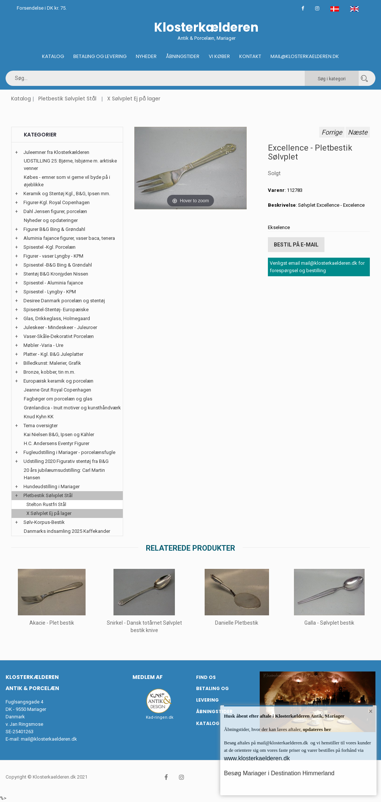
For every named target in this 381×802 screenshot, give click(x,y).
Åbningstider (182, 56)
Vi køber (219, 56)
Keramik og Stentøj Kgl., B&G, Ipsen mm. (66, 193)
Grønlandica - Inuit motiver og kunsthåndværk (72, 407)
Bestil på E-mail (296, 245)
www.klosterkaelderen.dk (257, 758)
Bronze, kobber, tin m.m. (49, 372)
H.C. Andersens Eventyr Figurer (56, 443)
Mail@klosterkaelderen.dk (304, 56)
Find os (206, 677)
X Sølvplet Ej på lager (133, 98)
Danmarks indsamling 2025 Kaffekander (67, 531)
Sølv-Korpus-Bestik (44, 522)
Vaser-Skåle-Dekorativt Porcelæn (58, 336)
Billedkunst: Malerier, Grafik (52, 363)
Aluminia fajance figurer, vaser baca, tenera (69, 238)
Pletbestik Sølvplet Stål (67, 98)
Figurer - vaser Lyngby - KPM (53, 256)
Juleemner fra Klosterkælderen (56, 152)
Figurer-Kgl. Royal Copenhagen (56, 202)
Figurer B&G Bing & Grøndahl (54, 229)
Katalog (53, 56)
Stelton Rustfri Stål (46, 504)
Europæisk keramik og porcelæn (58, 381)
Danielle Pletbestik (236, 623)
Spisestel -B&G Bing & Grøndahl (57, 265)
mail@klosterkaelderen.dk (49, 739)
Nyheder (146, 56)
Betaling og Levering (100, 56)
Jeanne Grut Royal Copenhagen (57, 390)
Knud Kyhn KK (39, 416)
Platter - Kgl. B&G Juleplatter (53, 354)
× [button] (371, 711)
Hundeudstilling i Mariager (51, 486)
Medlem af (147, 677)
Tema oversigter (40, 425)
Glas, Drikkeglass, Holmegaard (56, 318)
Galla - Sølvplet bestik (329, 623)
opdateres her (316, 729)
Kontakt (250, 56)
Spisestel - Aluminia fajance (53, 283)
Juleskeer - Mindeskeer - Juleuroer (60, 327)
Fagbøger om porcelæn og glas (58, 399)
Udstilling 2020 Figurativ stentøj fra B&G (66, 461)
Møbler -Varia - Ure (43, 345)
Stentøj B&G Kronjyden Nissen (55, 274)
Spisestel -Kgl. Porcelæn (49, 247)
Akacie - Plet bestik (51, 623)
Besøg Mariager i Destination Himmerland (279, 773)
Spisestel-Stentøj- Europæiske (56, 309)
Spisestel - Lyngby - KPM (49, 291)
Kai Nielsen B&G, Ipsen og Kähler (59, 434)
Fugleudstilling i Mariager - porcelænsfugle (69, 452)
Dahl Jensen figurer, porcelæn (55, 211)
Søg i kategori (332, 78)
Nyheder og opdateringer (51, 220)
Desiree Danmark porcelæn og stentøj (64, 300)
